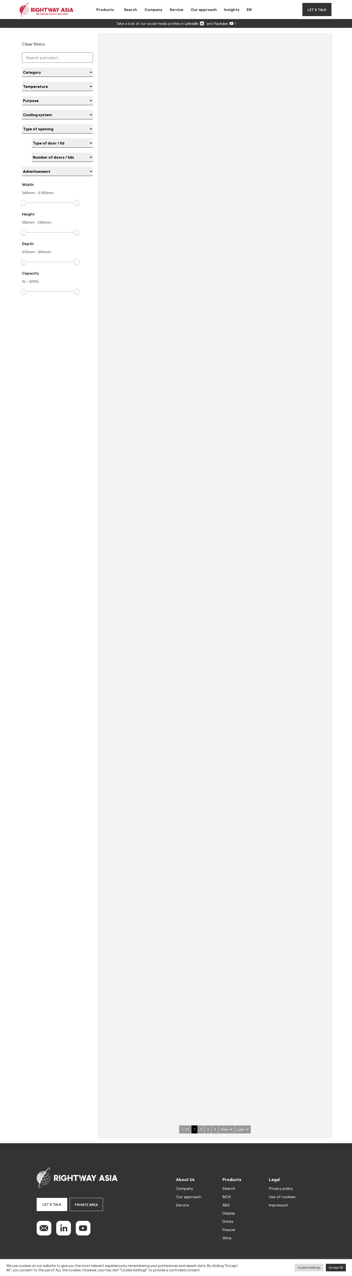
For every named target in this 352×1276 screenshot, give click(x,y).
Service (176, 9)
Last (242, 1129)
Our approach (204, 9)
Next (226, 1129)
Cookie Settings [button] (308, 1267)
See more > (138, 131)
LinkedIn (194, 23)
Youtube (224, 23)
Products (105, 9)
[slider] (23, 203)
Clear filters (33, 44)
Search (130, 9)
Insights (231, 9)
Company (153, 9)
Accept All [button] (336, 1267)
